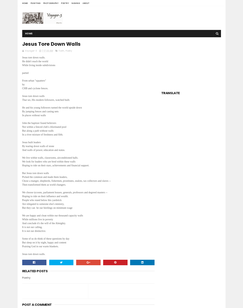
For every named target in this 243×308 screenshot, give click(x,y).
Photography (51, 3)
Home (25, 3)
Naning (76, 3)
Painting (36, 3)
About (86, 3)
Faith (61, 50)
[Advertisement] (154, 18)
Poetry (65, 3)
